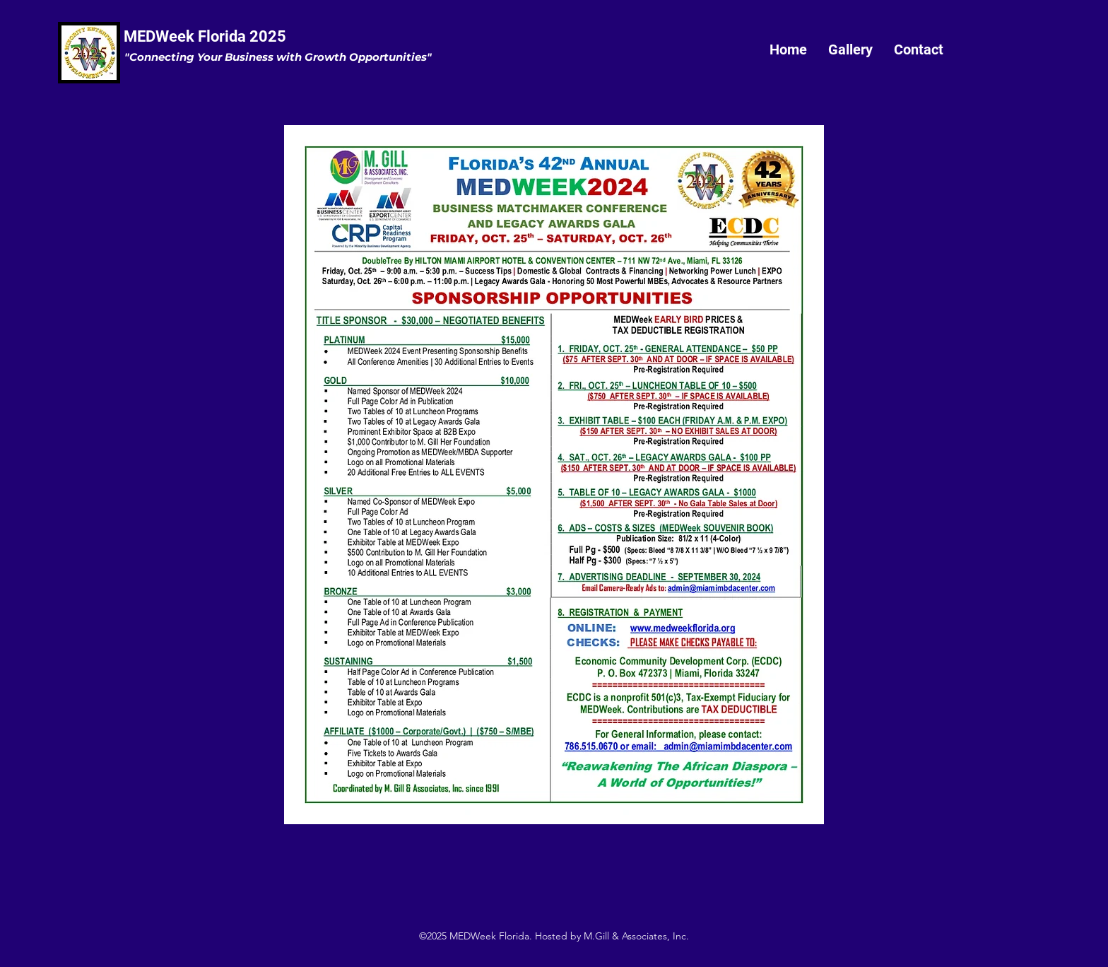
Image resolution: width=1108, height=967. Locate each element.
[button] (850, 49)
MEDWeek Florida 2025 (205, 36)
